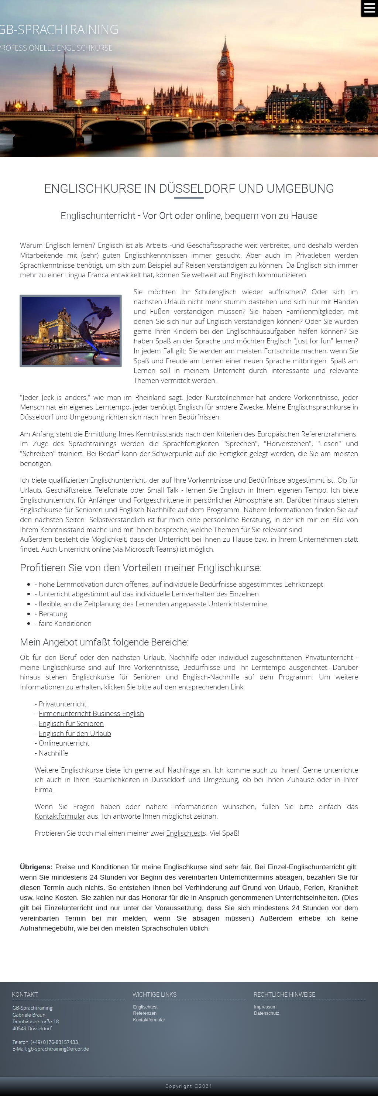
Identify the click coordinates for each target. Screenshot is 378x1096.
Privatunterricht (62, 703)
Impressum (265, 1007)
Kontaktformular (60, 816)
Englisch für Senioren (71, 723)
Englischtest (184, 833)
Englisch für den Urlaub (75, 733)
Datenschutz (266, 1013)
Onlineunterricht (64, 742)
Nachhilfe (53, 752)
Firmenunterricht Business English (91, 713)
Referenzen (145, 1013)
